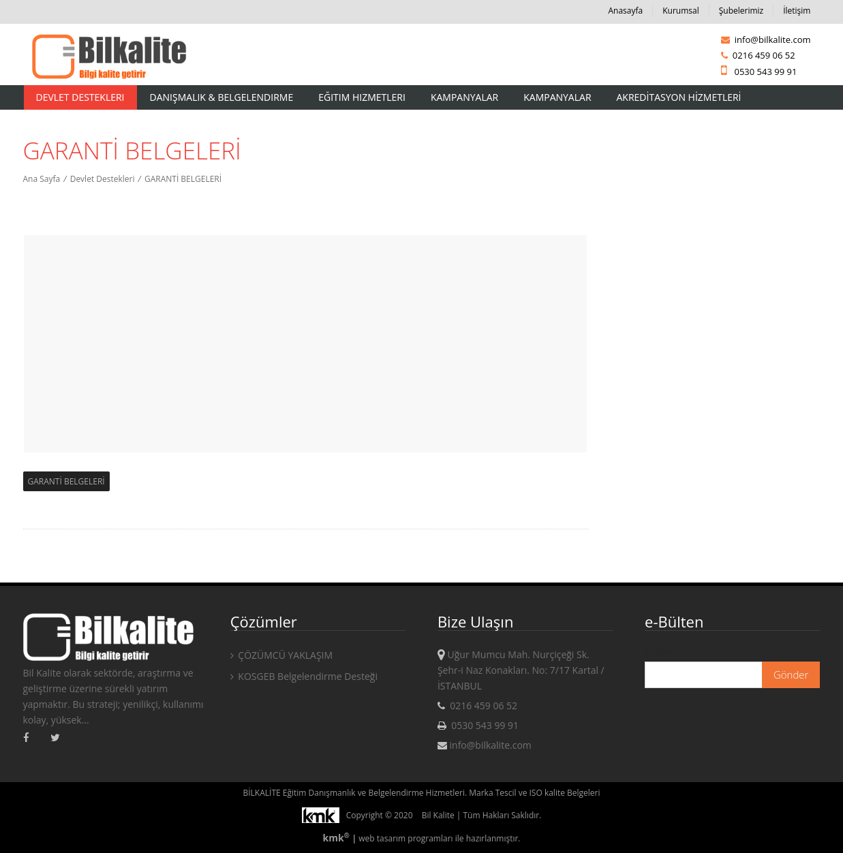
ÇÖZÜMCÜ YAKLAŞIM (281, 655)
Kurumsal (680, 10)
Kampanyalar (464, 97)
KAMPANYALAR (557, 97)
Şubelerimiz (741, 10)
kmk (337, 837)
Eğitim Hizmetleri (361, 97)
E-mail (658, 651)
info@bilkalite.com (765, 39)
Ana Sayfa (42, 179)
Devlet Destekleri (80, 97)
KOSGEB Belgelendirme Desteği (304, 676)
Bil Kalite (438, 815)
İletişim (796, 10)
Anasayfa (625, 10)
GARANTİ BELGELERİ (182, 179)
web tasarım (381, 838)
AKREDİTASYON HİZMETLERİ (679, 97)
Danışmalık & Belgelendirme (222, 97)
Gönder (791, 674)
